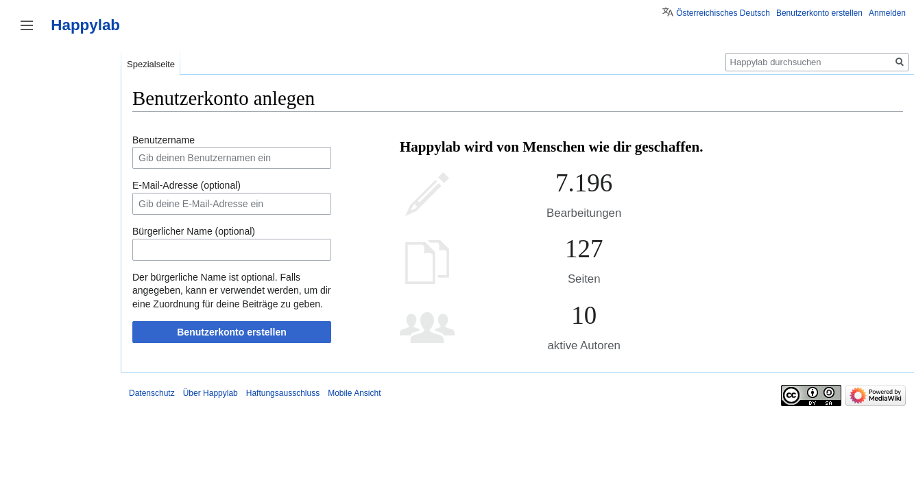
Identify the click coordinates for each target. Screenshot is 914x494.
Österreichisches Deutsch (723, 13)
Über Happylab (210, 393)
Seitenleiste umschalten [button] (27, 25)
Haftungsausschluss (283, 393)
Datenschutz (152, 393)
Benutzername (163, 139)
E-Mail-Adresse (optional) (186, 185)
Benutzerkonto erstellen (231, 332)
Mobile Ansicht (354, 393)
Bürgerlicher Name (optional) (193, 231)
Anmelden (887, 13)
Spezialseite (151, 64)
